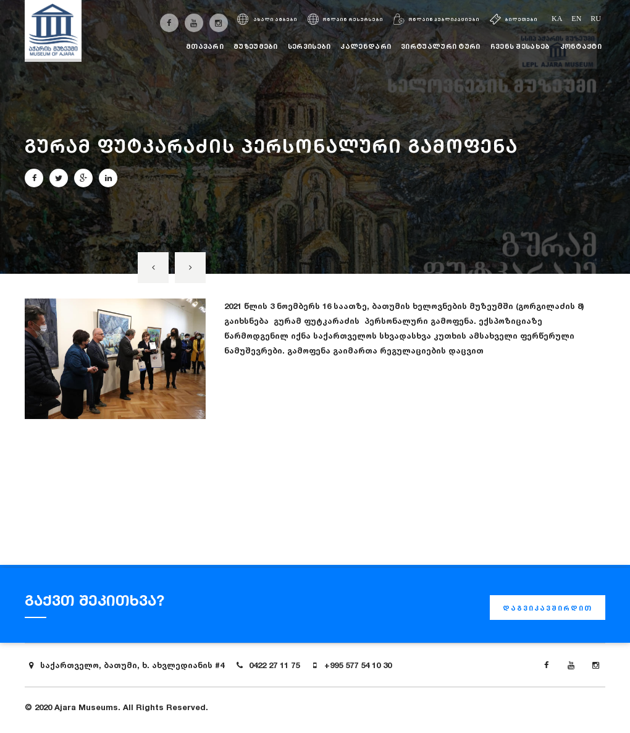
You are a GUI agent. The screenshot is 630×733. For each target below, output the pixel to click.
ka (557, 18)
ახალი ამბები (267, 19)
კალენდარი (365, 46)
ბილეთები (513, 19)
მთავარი (205, 46)
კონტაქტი (581, 46)
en (576, 18)
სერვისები (309, 46)
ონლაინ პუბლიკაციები (436, 19)
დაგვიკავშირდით (547, 608)
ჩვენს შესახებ (520, 46)
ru (595, 18)
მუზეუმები (255, 46)
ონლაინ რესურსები (345, 19)
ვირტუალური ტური (441, 46)
